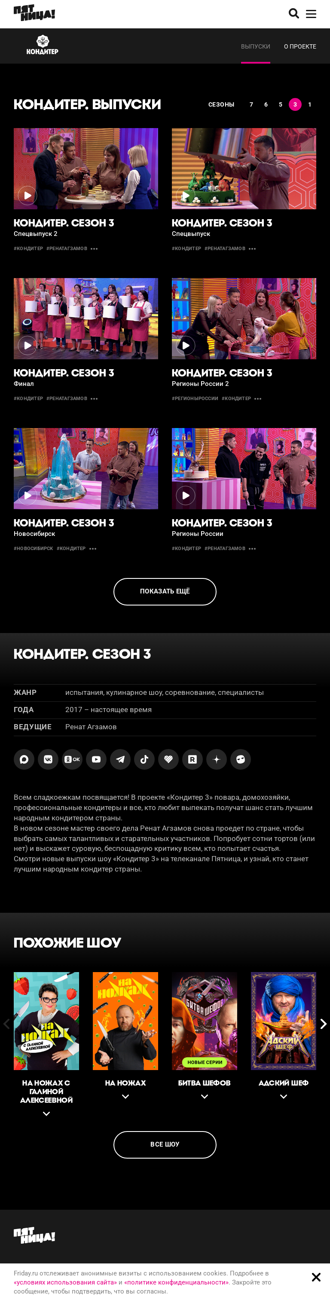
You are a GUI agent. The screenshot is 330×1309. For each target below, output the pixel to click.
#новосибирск (33, 548)
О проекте (300, 46)
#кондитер (28, 248)
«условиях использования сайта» (65, 1282)
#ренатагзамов (66, 248)
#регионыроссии (195, 398)
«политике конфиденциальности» (176, 1282)
